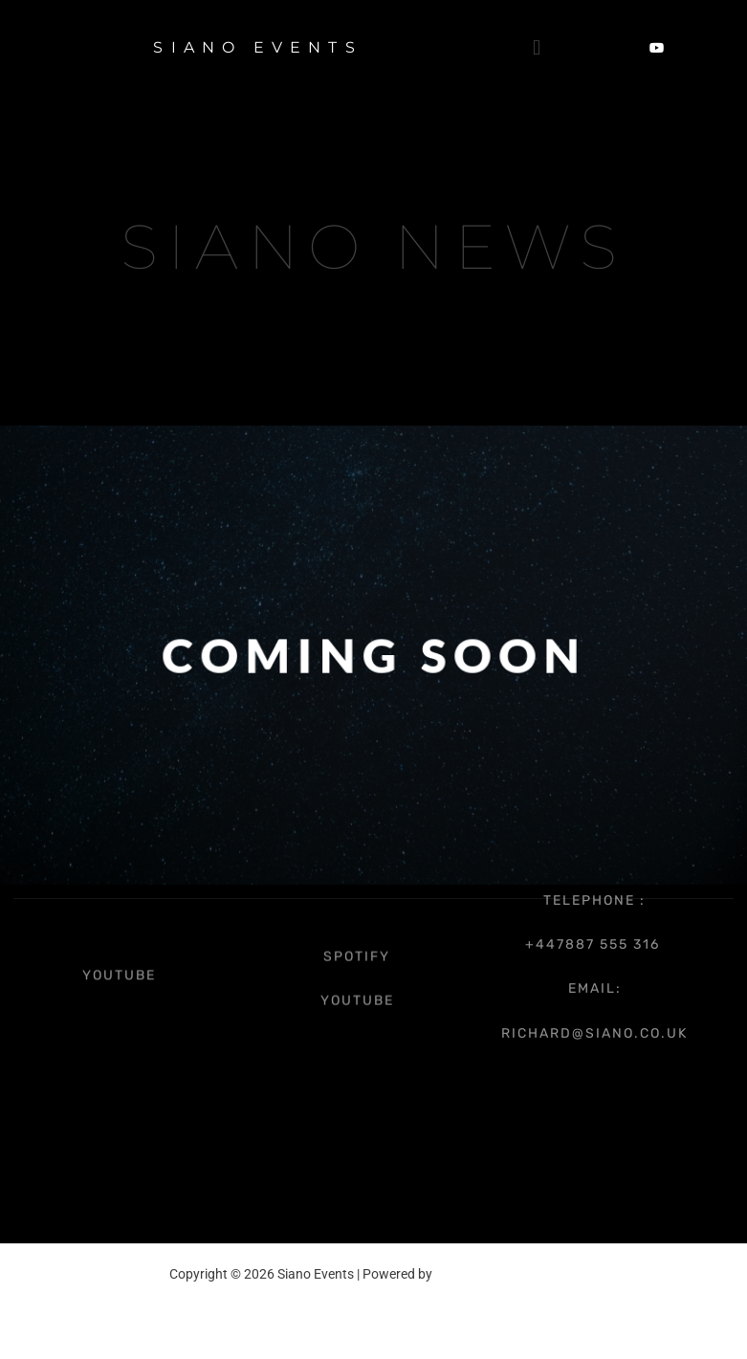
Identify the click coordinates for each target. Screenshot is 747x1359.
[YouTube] (657, 47)
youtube (119, 967)
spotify (356, 940)
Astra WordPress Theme (507, 1274)
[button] (536, 47)
